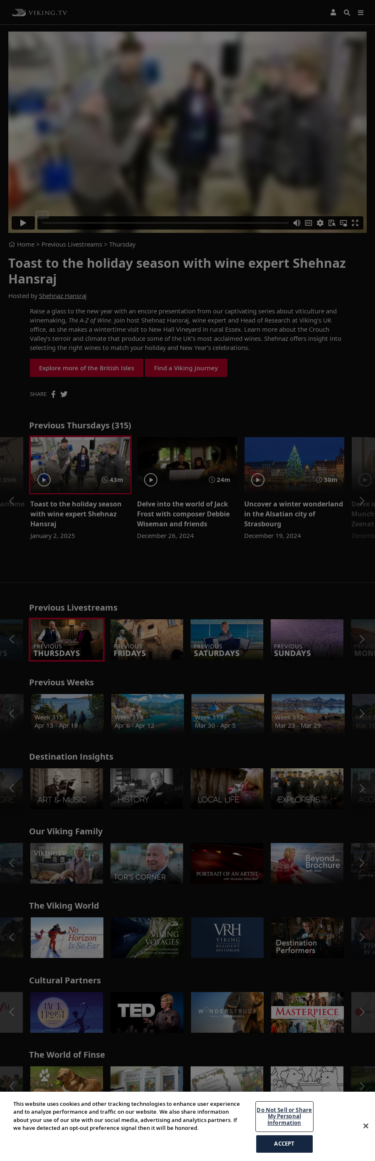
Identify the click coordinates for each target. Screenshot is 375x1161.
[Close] (366, 1132)
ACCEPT (284, 1150)
